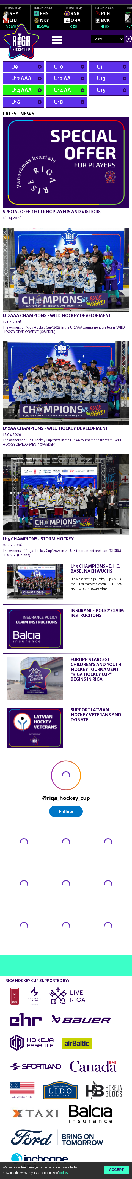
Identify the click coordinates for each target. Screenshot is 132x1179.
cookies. (63, 1172)
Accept (116, 1170)
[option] (15, 17)
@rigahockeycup (17, 950)
